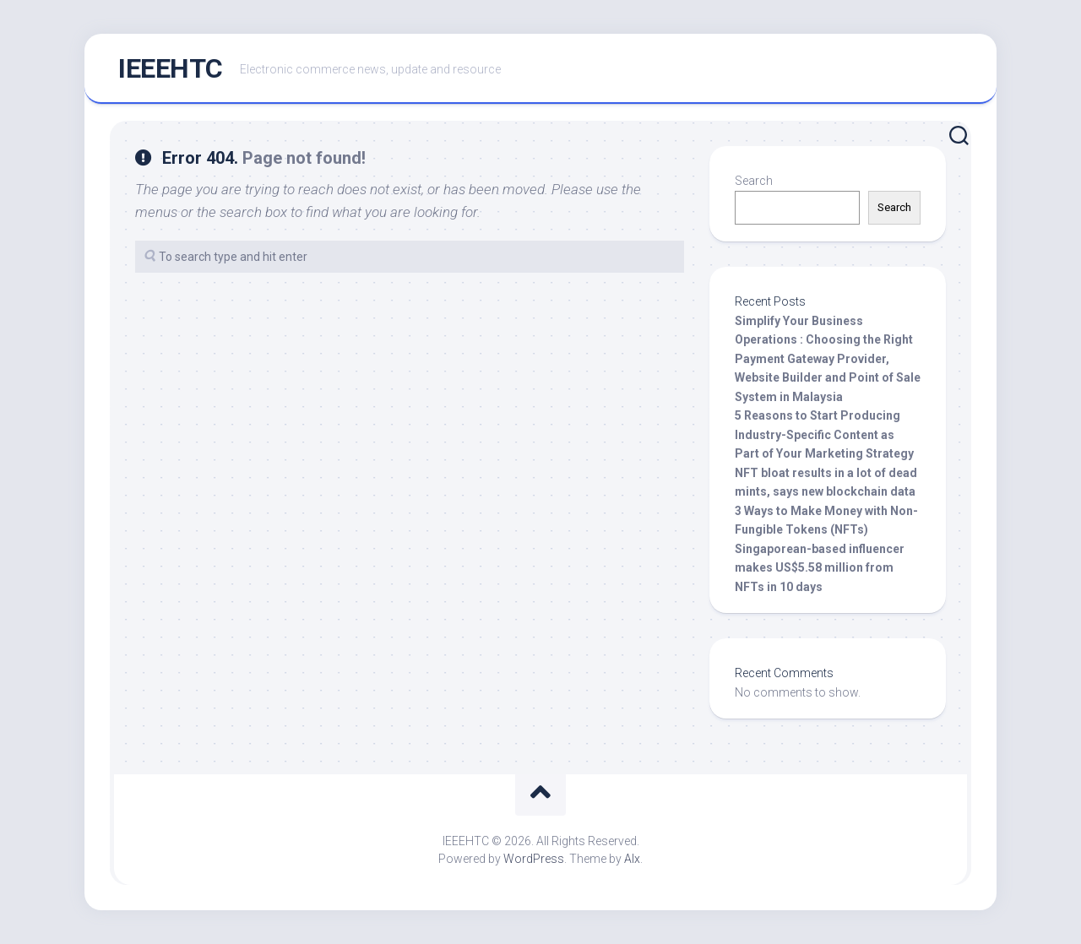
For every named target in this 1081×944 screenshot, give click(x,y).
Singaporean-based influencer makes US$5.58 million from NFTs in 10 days (819, 568)
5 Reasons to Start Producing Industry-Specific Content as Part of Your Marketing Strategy (824, 434)
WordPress (533, 858)
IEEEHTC (170, 68)
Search (754, 180)
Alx (632, 858)
